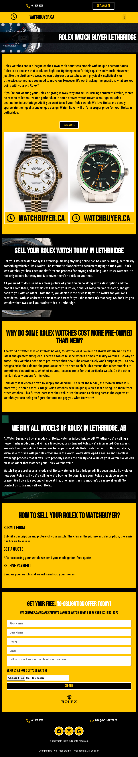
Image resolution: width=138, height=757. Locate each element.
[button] (124, 17)
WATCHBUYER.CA (41, 17)
